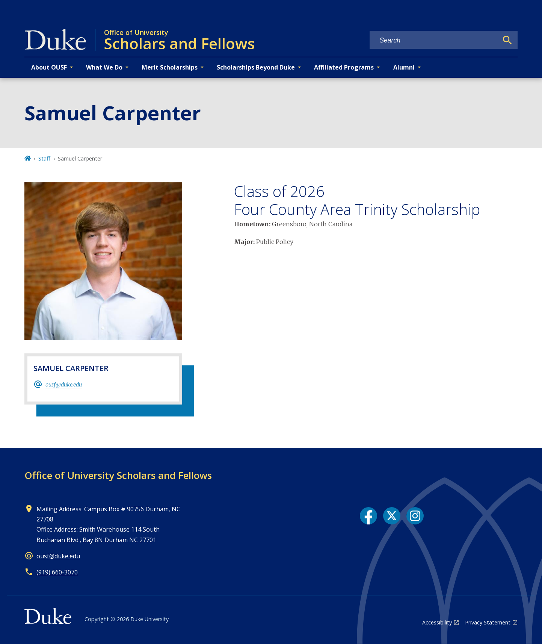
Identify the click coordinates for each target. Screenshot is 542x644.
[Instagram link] (415, 515)
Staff (44, 158)
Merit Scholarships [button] (170, 67)
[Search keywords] (434, 40)
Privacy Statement (487, 622)
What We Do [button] (104, 67)
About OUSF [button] (49, 67)
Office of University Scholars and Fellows (118, 475)
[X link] (391, 515)
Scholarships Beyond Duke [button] (256, 67)
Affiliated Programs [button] (344, 67)
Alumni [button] (404, 67)
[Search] (507, 40)
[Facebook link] (368, 515)
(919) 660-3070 (57, 572)
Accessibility (437, 622)
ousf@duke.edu (63, 384)
